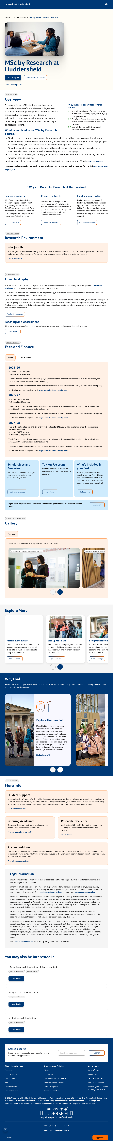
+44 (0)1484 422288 (96, 1082)
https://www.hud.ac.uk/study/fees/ (53, 390)
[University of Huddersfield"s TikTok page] (63, 1125)
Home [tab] (10, 357)
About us (8, 1070)
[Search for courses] (71, 1053)
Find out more (50, 492)
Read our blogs (97, 659)
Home (7, 17)
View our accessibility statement (56, 1130)
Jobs (6, 1082)
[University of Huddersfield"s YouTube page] (54, 1125)
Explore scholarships (17, 492)
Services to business (95, 1078)
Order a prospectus (51, 1086)
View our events (15, 659)
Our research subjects (51, 222)
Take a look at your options (18, 861)
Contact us (92, 1074)
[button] (60, 592)
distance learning (96, 161)
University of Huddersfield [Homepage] (17, 4)
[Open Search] (106, 4)
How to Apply (13, 77)
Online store (48, 1074)
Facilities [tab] (11, 534)
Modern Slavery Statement (54, 1082)
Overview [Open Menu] (10, 1137)
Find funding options (87, 222)
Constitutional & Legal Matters (55, 1078)
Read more (13, 331)
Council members (11, 1074)
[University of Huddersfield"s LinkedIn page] (68, 1125)
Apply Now (100, 1137)
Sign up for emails (56, 659)
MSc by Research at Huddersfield (43, 17)
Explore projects (13, 222)
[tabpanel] (56, 410)
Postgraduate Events (35, 77)
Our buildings (10, 1078)
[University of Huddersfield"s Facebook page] (50, 1125)
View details (16, 978)
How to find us (93, 1070)
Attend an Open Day (51, 1091)
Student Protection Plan (85, 892)
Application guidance (15, 314)
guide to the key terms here (51, 892)
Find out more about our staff (19, 832)
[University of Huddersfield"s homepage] (56, 1113)
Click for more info (15, 258)
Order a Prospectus (13, 84)
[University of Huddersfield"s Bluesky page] (45, 1125)
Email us (96, 505)
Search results (19, 17)
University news (11, 1086)
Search (97, 1052)
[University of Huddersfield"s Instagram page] (59, 1125)
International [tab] (25, 357)
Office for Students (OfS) (23, 941)
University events (11, 1091)
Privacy (46, 1070)
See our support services (17, 808)
